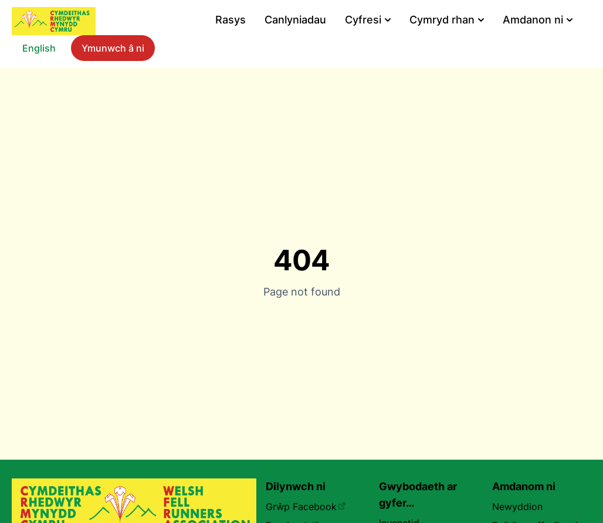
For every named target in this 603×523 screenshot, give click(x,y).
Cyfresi (368, 19)
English (39, 48)
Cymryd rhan (446, 19)
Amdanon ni (537, 19)
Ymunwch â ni (113, 48)
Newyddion (517, 506)
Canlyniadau (295, 19)
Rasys (230, 19)
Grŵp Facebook (306, 506)
